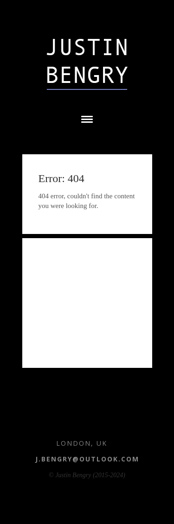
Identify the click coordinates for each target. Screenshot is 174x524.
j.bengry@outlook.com (87, 459)
